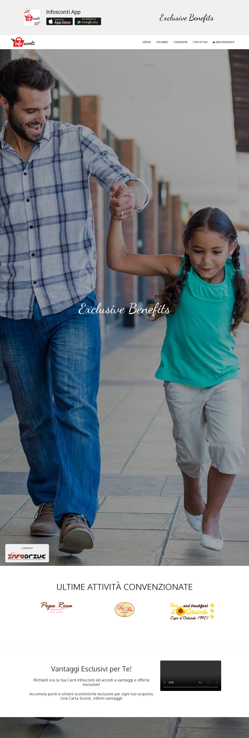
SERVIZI (146, 42)
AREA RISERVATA (223, 42)
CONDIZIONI (180, 42)
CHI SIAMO (162, 42)
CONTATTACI (200, 42)
